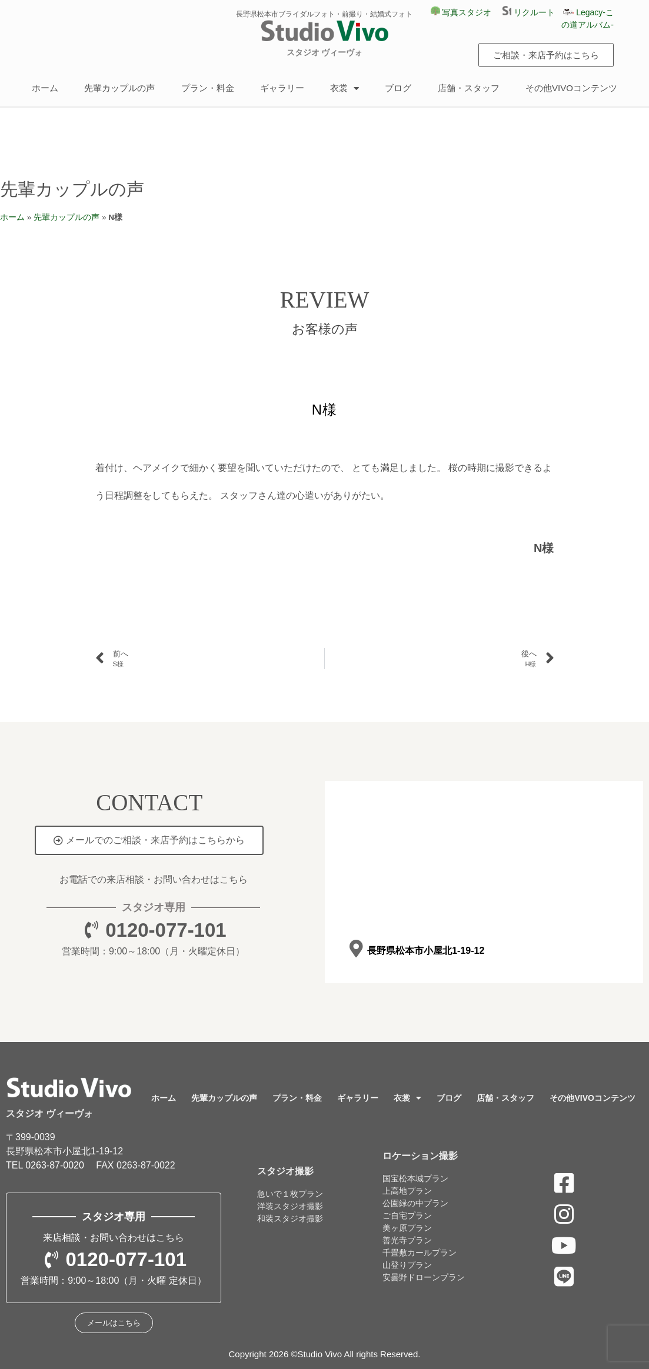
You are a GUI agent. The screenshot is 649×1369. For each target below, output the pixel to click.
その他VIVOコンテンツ (571, 88)
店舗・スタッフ (469, 88)
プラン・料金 (207, 88)
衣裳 (344, 88)
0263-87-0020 (54, 1165)
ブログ (398, 88)
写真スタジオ (461, 12)
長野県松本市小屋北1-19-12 (425, 951)
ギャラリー (282, 88)
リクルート (532, 12)
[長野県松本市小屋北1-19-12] (356, 948)
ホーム (45, 88)
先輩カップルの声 (119, 88)
